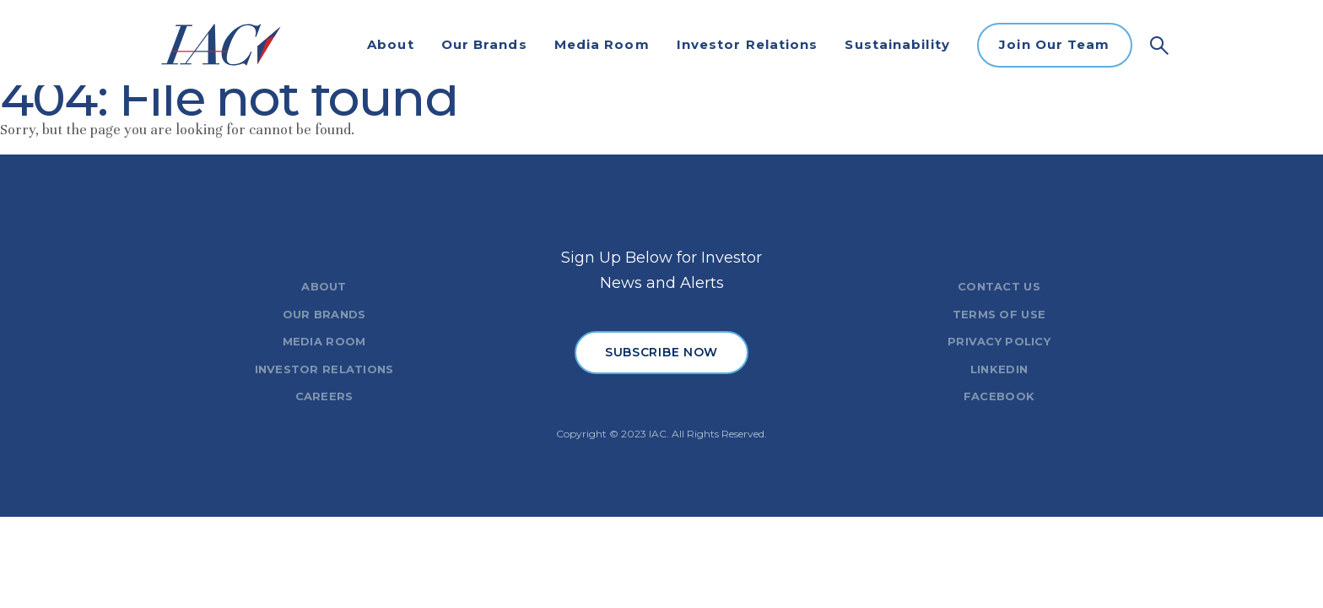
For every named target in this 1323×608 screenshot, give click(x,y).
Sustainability (897, 44)
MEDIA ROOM (324, 341)
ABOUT (323, 286)
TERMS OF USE (999, 314)
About (390, 44)
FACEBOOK (999, 396)
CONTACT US (999, 286)
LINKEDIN (999, 369)
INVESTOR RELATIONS (324, 369)
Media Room (602, 44)
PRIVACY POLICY (999, 341)
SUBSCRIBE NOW (661, 352)
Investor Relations (747, 44)
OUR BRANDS (324, 314)
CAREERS (324, 396)
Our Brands (484, 44)
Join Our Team (1054, 44)
